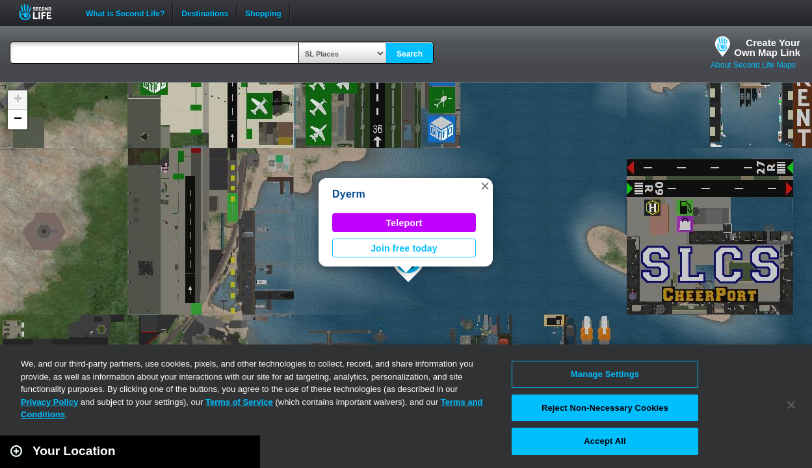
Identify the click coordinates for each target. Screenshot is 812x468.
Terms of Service (239, 402)
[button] (485, 186)
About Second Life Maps (753, 65)
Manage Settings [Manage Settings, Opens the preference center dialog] (605, 374)
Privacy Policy (49, 402)
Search (410, 53)
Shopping (263, 12)
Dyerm (348, 194)
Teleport (404, 223)
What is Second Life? (125, 12)
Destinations (204, 12)
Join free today (404, 248)
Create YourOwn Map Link (767, 47)
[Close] (791, 405)
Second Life (42, 12)
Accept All (604, 441)
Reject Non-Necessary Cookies (605, 408)
